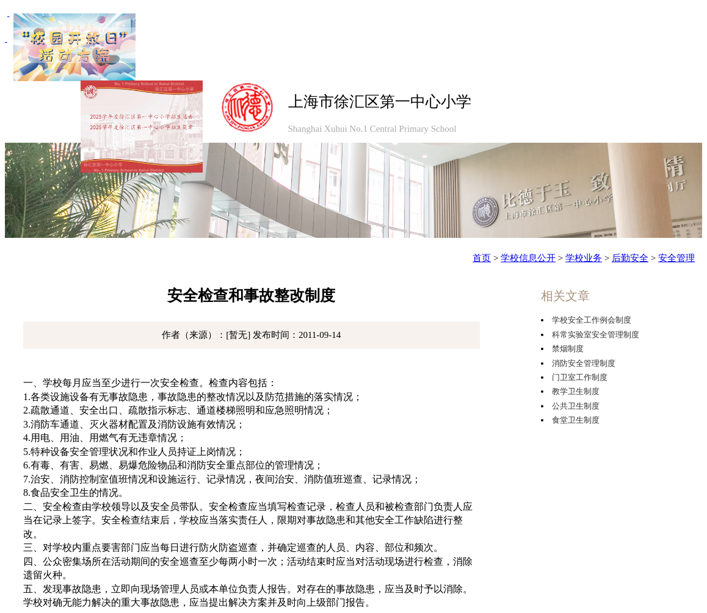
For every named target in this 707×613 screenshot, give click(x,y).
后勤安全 (630, 258)
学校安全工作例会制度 (591, 319)
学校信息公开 (528, 258)
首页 (482, 258)
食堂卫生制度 (576, 420)
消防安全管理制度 (583, 363)
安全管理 (676, 258)
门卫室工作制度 (579, 377)
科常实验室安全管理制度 (595, 334)
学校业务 (583, 258)
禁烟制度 (568, 348)
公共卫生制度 (576, 405)
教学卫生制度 (576, 391)
